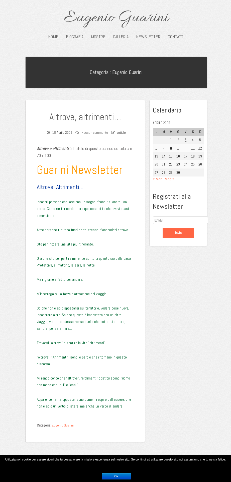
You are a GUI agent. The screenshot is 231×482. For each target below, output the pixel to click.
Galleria (121, 36)
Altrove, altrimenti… (85, 117)
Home (53, 36)
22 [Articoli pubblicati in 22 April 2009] (171, 164)
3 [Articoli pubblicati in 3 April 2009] (185, 140)
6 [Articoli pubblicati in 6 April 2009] (156, 148)
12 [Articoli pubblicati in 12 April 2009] (200, 148)
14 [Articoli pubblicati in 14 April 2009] (163, 156)
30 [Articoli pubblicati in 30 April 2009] (178, 172)
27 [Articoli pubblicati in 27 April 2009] (156, 172)
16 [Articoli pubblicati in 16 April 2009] (178, 156)
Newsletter (148, 36)
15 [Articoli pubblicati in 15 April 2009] (171, 156)
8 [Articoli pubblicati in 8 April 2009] (171, 148)
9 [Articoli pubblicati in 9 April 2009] (178, 148)
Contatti (176, 36)
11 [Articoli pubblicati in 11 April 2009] (193, 148)
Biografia (74, 36)
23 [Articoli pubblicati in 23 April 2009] (178, 164)
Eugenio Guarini (116, 18)
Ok (116, 476)
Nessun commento (94, 132)
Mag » (169, 179)
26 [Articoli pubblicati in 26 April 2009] (200, 164)
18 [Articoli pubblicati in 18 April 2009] (193, 156)
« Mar (157, 179)
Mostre (98, 36)
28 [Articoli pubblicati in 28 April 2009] (163, 172)
